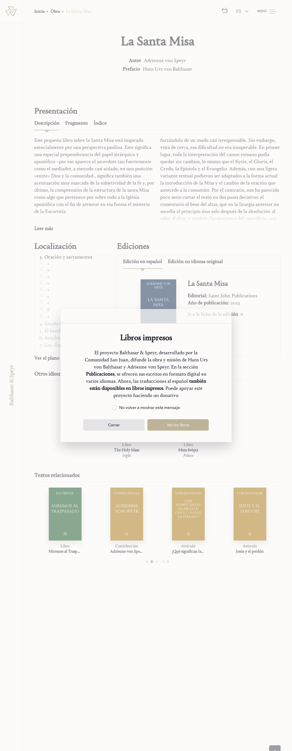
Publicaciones (100, 374)
